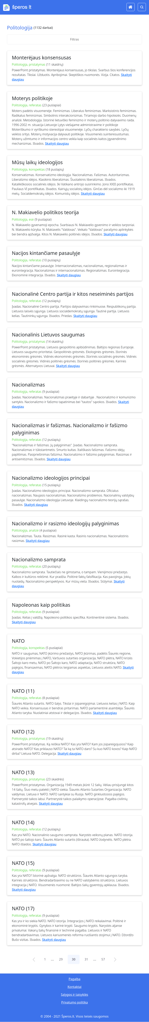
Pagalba (74, 979)
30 (73, 959)
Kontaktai (74, 987)
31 (86, 959)
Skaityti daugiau (57, 143)
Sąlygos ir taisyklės (74, 994)
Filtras (74, 39)
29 (61, 959)
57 (103, 959)
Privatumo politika (74, 1002)
